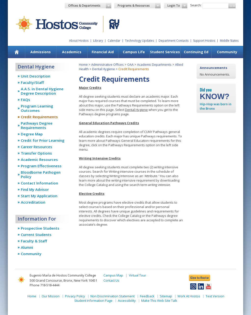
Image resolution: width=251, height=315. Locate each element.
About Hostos (78, 41)
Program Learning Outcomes (37, 108)
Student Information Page (93, 300)
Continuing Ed (196, 52)
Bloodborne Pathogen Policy (41, 174)
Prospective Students (40, 228)
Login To (177, 5)
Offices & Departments (89, 5)
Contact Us (111, 280)
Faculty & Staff (34, 241)
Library (98, 41)
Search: (195, 5)
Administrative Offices (107, 64)
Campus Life (134, 52)
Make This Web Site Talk (159, 300)
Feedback (147, 296)
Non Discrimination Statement (112, 296)
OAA (130, 64)
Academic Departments (154, 64)
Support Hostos (204, 41)
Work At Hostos (188, 296)
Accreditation (33, 202)
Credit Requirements (39, 117)
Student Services (165, 52)
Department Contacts (173, 41)
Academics (71, 52)
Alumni (27, 247)
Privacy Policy (75, 296)
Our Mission (51, 296)
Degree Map (32, 134)
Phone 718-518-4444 (44, 285)
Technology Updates (139, 41)
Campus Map (113, 275)
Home (83, 64)
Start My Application (39, 196)
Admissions (40, 52)
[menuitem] (17, 52)
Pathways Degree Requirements (36, 125)
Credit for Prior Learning (42, 140)
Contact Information (39, 183)
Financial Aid (103, 52)
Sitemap (166, 296)
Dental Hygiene (103, 69)
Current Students (36, 234)
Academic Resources (39, 159)
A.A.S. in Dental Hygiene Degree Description (42, 91)
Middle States (229, 41)
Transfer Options (36, 153)
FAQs (25, 99)
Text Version (215, 296)
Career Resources (36, 146)
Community (227, 52)
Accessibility (127, 300)
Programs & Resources (139, 5)
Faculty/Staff (32, 82)
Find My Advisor (35, 189)
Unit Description (35, 76)
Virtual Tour (137, 275)
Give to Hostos (199, 278)
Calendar (114, 41)
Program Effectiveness (41, 166)
